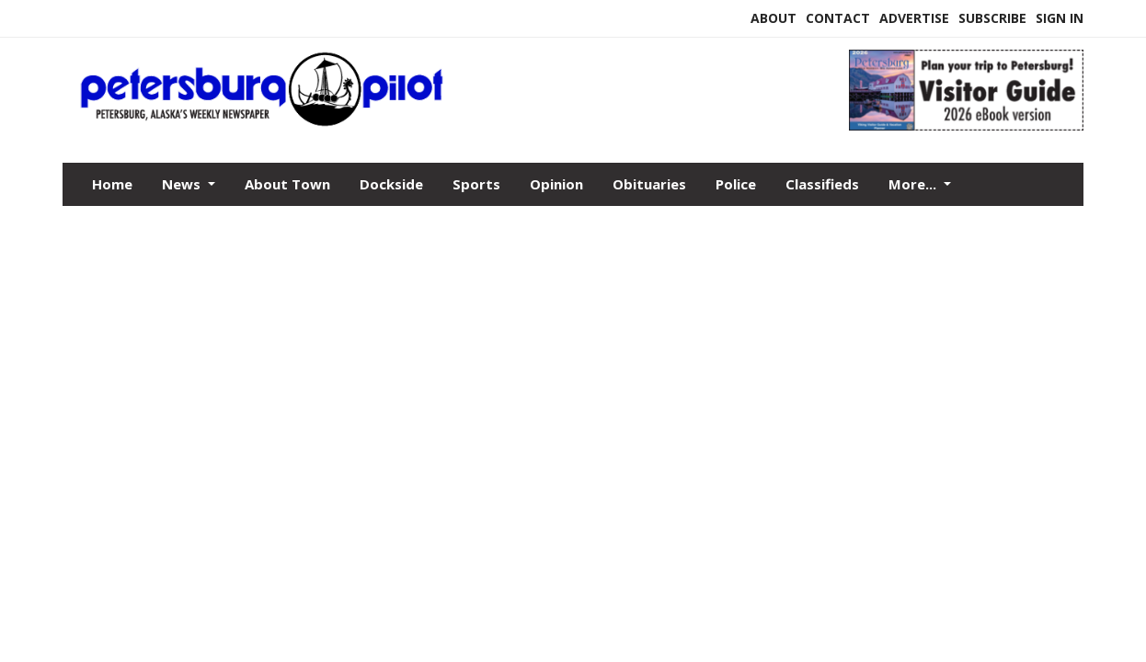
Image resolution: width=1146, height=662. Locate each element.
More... (914, 184)
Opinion (556, 184)
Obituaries (649, 184)
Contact (838, 18)
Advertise (914, 18)
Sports (476, 184)
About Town (287, 184)
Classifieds (822, 184)
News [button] (183, 184)
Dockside (391, 184)
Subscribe (992, 18)
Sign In (1059, 18)
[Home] (442, 122)
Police (736, 184)
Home (112, 184)
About (773, 18)
